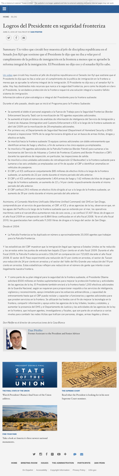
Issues (44, 463)
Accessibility (41, 470)
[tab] (4, 9)
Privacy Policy (79, 470)
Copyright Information (59, 470)
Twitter (9, 36)
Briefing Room (29, 463)
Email (24, 36)
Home (6, 17)
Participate (83, 463)
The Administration (63, 463)
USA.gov (92, 470)
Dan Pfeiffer (36, 32)
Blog (14, 17)
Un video (7, 75)
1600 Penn (99, 463)
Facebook (17, 36)
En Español (28, 470)
